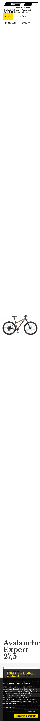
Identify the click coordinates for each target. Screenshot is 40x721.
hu (19, 12)
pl (23, 12)
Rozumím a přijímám (26, 716)
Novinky (25, 23)
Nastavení (31, 711)
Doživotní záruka (11, 10)
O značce (20, 16)
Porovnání (26, 10)
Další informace (8, 708)
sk (27, 12)
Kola (8, 16)
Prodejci (10, 23)
